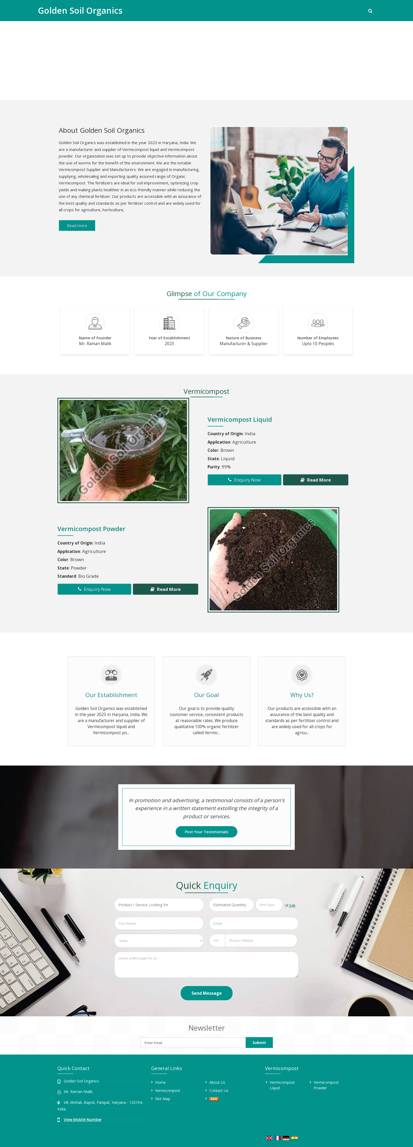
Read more (77, 225)
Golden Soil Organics (80, 10)
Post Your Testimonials (206, 831)
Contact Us (218, 1090)
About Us (217, 1082)
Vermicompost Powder (91, 529)
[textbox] (269, 904)
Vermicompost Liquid (240, 419)
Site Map (162, 1098)
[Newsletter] (193, 1042)
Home (160, 1082)
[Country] (159, 941)
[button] (83, 1119)
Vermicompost (167, 1090)
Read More (316, 480)
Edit (290, 905)
